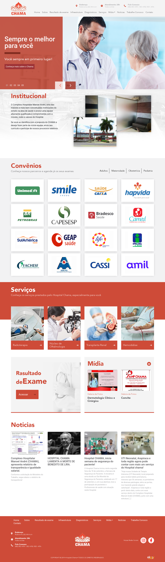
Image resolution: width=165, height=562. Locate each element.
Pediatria (148, 170)
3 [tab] (15, 85)
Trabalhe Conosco (135, 12)
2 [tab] (11, 85)
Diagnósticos (91, 12)
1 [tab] (7, 85)
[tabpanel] (82, 53)
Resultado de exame (59, 12)
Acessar (27, 394)
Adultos (104, 170)
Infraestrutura (76, 12)
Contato (149, 12)
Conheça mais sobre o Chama (19, 66)
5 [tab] (23, 85)
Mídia (111, 12)
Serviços (102, 12)
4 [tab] (19, 85)
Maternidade (118, 170)
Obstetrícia (134, 170)
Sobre (45, 12)
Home (37, 12)
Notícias (121, 12)
